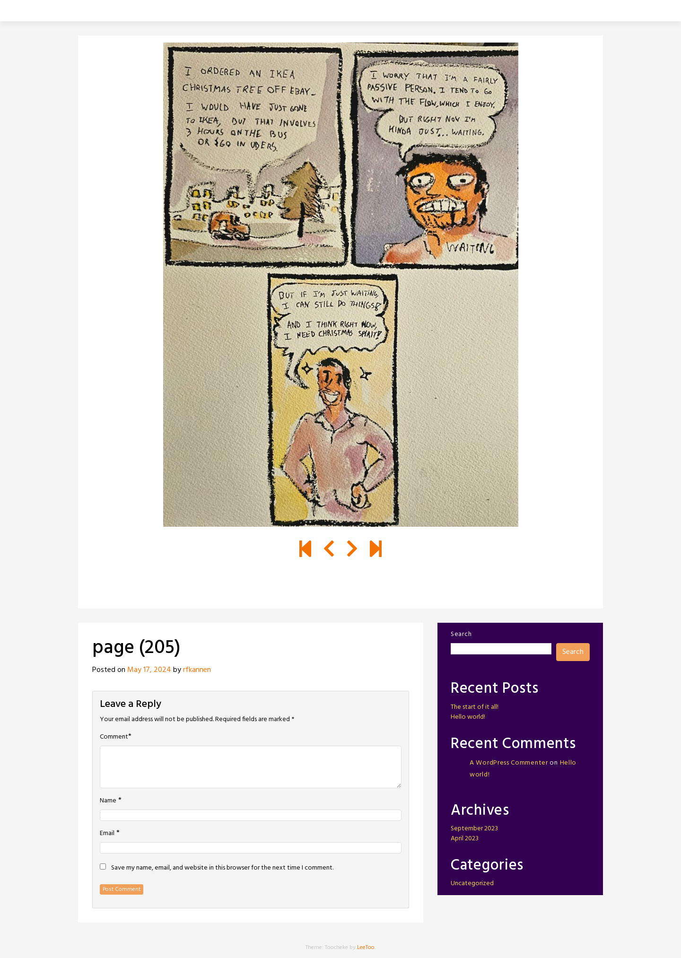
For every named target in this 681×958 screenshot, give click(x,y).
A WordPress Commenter (509, 763)
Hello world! (468, 717)
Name (108, 801)
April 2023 (465, 838)
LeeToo (366, 947)
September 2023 (474, 828)
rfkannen (197, 670)
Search (461, 634)
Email (107, 833)
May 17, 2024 (149, 670)
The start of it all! (474, 707)
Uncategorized (472, 883)
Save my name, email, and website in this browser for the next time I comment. (222, 868)
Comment (114, 737)
